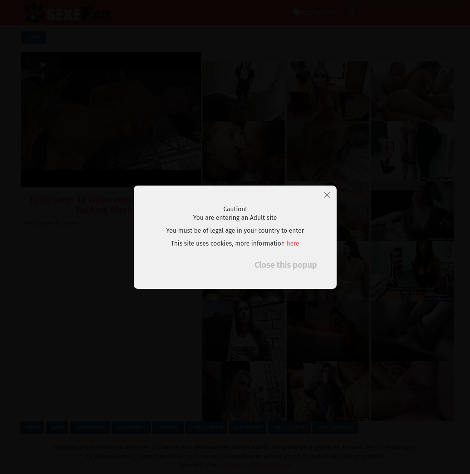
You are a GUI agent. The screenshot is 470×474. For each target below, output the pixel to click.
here (293, 243)
